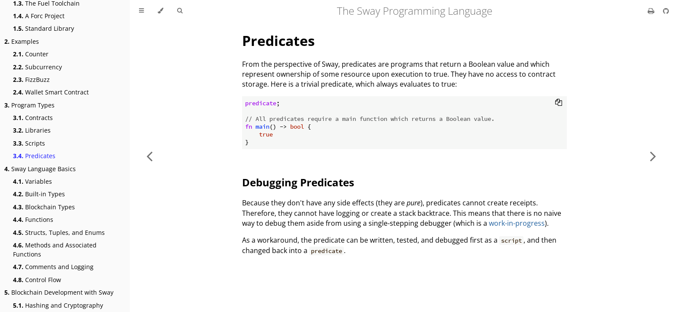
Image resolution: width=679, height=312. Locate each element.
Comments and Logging (53, 267)
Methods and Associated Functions (55, 249)
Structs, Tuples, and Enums (59, 232)
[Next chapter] (653, 156)
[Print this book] (652, 11)
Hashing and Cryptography (58, 305)
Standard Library (43, 28)
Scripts (29, 143)
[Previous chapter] (149, 156)
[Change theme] (160, 11)
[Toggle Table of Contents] (141, 11)
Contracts (33, 118)
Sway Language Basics (40, 169)
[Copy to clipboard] (559, 103)
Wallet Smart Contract (51, 92)
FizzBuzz (31, 79)
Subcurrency (37, 67)
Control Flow (37, 280)
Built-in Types (39, 194)
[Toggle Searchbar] (179, 11)
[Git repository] (666, 11)
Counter (30, 54)
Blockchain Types (44, 207)
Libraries (32, 130)
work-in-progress (517, 223)
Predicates (34, 156)
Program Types (29, 105)
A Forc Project (39, 16)
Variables (32, 181)
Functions (33, 219)
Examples (21, 41)
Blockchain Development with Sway (58, 292)
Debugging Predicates (298, 182)
